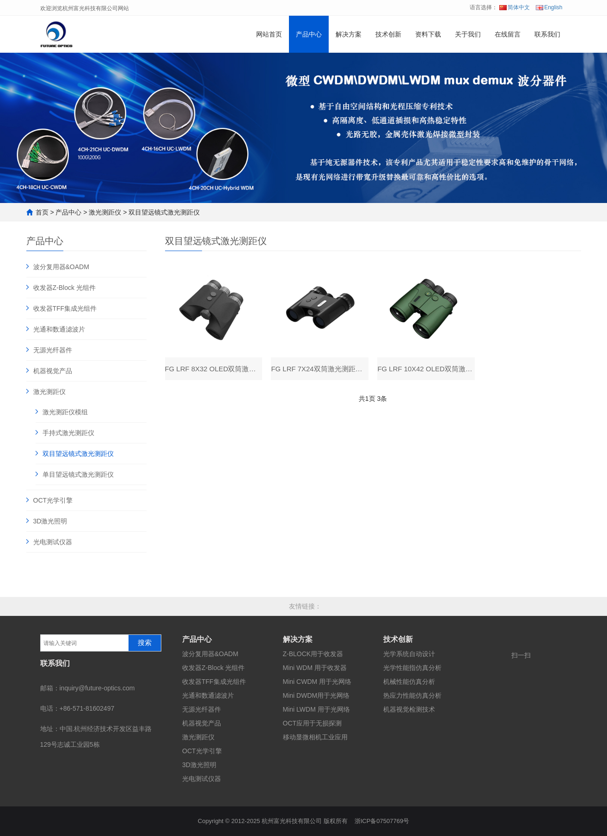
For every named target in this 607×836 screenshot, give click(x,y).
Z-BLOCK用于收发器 (313, 654)
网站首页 (269, 34)
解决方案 (349, 34)
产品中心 (309, 34)
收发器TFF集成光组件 (65, 308)
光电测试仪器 (52, 542)
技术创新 (388, 34)
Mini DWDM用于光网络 (316, 695)
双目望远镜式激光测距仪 (164, 212)
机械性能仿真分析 (409, 681)
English (549, 7)
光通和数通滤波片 (59, 329)
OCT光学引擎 (53, 500)
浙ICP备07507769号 (382, 821)
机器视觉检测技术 (409, 709)
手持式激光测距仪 (68, 432)
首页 (42, 212)
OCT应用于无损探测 (312, 723)
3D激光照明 (50, 521)
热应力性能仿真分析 (412, 695)
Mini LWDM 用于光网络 (316, 709)
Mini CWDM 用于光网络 (317, 681)
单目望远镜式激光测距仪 (78, 474)
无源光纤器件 (52, 350)
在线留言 (508, 34)
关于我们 (468, 34)
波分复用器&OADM (61, 266)
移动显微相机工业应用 (315, 737)
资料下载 (428, 34)
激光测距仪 (105, 212)
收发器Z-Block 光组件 (64, 287)
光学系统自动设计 (409, 654)
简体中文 (514, 7)
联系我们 (547, 34)
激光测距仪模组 (65, 412)
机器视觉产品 (52, 371)
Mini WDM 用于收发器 (315, 667)
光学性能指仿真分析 (412, 667)
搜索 (145, 642)
